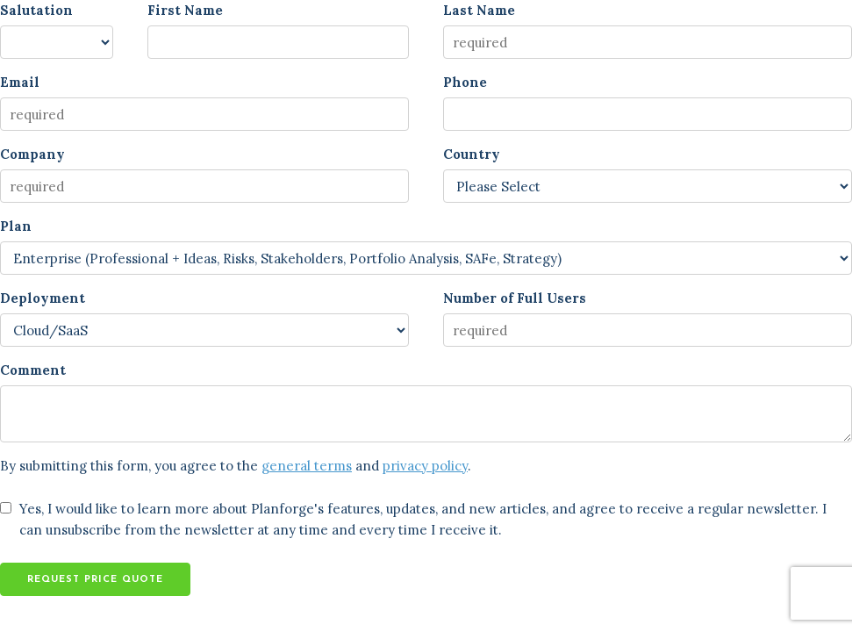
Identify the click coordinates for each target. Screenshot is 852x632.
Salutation (36, 10)
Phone (465, 82)
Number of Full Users (514, 298)
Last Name (479, 10)
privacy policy (425, 465)
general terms (306, 465)
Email (19, 82)
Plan (16, 226)
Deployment (42, 298)
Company (32, 154)
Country (471, 154)
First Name (185, 10)
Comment (33, 370)
